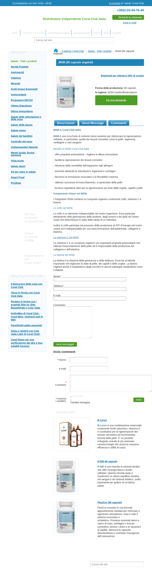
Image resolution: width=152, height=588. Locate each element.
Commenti (118, 123)
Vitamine (16, 78)
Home (15, 32)
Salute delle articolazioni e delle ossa (26, 118)
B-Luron (102, 428)
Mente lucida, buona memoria (22, 154)
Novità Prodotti (81, 32)
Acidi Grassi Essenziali (24, 89)
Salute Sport (18, 166)
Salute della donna (22, 124)
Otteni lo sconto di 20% (30, 236)
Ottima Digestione (21, 105)
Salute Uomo (18, 130)
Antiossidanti (18, 94)
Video (96, 32)
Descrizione (66, 123)
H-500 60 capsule (107, 469)
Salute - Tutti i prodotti (24, 61)
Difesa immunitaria (22, 111)
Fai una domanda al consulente (33, 217)
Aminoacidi (17, 72)
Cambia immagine (80, 410)
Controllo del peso (21, 141)
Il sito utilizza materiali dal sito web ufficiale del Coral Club (44, 568)
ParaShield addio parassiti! (26, 325)
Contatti (116, 32)
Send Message (93, 123)
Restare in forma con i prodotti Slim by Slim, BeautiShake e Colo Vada (26, 304)
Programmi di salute (58, 32)
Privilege (16, 183)
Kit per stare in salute (23, 171)
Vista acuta (17, 160)
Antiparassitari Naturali (24, 147)
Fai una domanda (116, 100)
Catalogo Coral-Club (33, 32)
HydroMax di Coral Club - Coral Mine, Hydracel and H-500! (27, 316)
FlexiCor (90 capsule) (110, 510)
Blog (105, 32)
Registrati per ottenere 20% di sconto (122, 75)
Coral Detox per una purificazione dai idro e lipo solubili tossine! (26, 342)
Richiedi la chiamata (130, 17)
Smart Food (18, 177)
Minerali (15, 83)
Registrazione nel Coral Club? (34, 259)
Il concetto (114, 3)
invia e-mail (129, 22)
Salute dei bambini (22, 136)
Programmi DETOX (22, 100)
